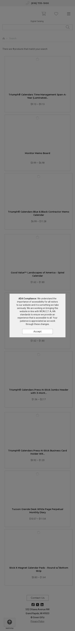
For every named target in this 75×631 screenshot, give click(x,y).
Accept (37, 331)
